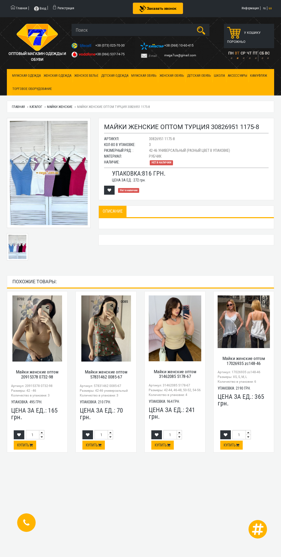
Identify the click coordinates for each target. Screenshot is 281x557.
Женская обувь (172, 75)
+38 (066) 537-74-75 (110, 54)
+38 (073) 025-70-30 (110, 45)
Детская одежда (114, 75)
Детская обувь (199, 75)
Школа (219, 75)
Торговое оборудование (32, 89)
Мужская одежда (26, 75)
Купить (25, 445)
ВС (267, 53)
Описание (113, 211)
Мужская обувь (144, 75)
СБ (261, 53)
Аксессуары (237, 75)
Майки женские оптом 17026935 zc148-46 (243, 361)
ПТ (255, 53)
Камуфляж (258, 75)
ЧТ (249, 53)
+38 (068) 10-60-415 (179, 45)
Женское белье (86, 75)
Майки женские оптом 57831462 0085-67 (106, 374)
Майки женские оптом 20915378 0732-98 (37, 374)
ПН (230, 53)
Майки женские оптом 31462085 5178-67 (175, 374)
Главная (18, 107)
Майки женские (59, 107)
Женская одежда (57, 75)
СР (243, 53)
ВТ (237, 53)
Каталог (36, 107)
